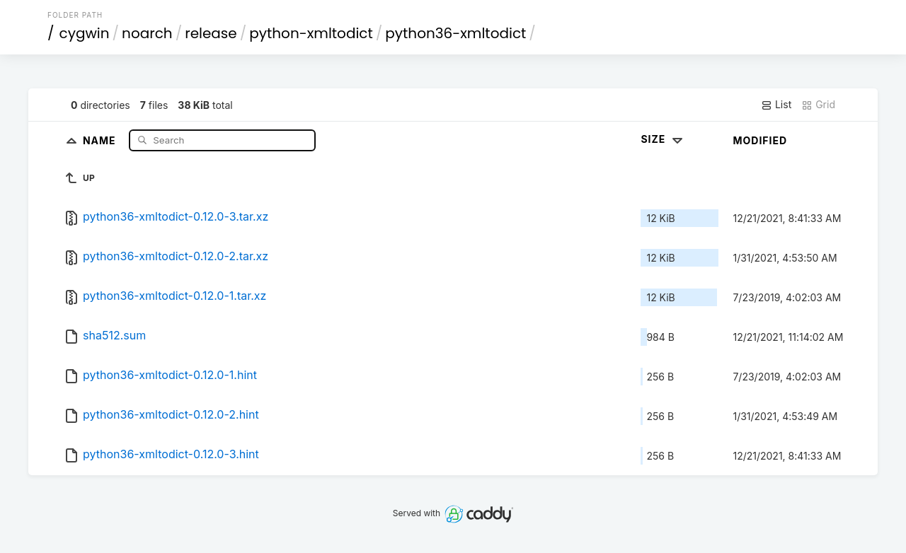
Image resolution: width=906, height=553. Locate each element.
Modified (760, 140)
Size (663, 139)
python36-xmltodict (455, 33)
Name (101, 140)
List (776, 104)
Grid (818, 104)
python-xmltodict (311, 33)
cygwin (84, 33)
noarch (147, 33)
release (211, 33)
